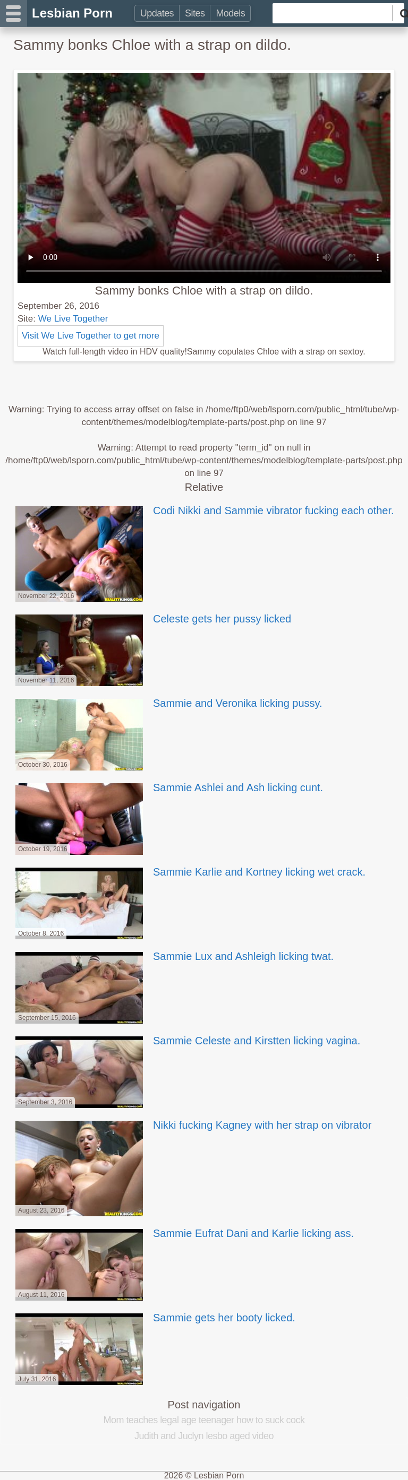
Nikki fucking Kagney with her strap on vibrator (192, 1125)
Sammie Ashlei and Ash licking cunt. (168, 787)
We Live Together (73, 319)
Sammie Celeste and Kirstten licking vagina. (186, 1040)
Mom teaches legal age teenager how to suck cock (204, 1420)
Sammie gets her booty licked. (154, 1317)
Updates (157, 13)
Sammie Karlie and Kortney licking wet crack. (189, 872)
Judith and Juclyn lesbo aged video (204, 1436)
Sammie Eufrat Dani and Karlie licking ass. (183, 1233)
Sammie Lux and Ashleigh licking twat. (173, 956)
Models (230, 13)
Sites (195, 13)
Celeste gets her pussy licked (152, 618)
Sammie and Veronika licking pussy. (167, 703)
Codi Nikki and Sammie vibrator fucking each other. (203, 510)
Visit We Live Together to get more (90, 336)
